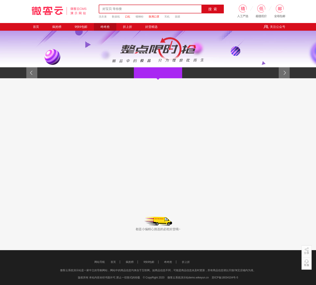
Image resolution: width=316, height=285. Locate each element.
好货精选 (151, 26)
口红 (127, 16)
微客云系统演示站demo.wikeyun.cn (188, 277)
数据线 (116, 16)
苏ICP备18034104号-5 (225, 277)
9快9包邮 (81, 26)
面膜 (177, 16)
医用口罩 (154, 16)
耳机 (167, 16)
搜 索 (212, 9)
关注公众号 (274, 26)
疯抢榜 (56, 26)
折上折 (127, 26)
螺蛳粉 (140, 16)
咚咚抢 (105, 26)
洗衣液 (103, 16)
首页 (36, 26)
